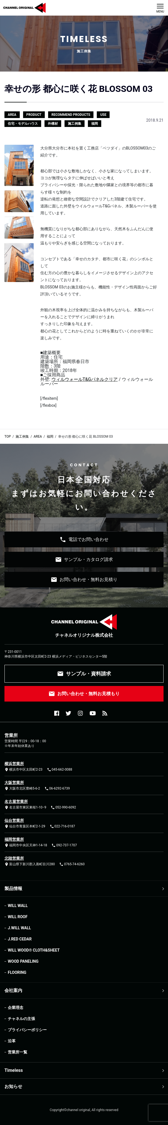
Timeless (13, 1070)
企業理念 (15, 1007)
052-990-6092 (63, 807)
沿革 (12, 1041)
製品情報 (13, 888)
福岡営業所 (14, 839)
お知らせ (13, 1086)
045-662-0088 (59, 770)
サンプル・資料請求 (84, 673)
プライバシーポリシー (27, 1030)
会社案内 (13, 990)
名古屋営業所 (16, 801)
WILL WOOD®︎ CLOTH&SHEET (34, 950)
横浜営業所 (14, 764)
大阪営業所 (14, 783)
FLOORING (17, 972)
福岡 (50, 436)
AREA (38, 436)
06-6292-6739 (57, 788)
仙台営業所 (14, 820)
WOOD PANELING (23, 961)
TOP (7, 436)
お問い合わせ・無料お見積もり (84, 693)
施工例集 (22, 436)
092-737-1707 (64, 845)
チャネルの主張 (21, 1018)
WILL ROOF (18, 917)
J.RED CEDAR (20, 939)
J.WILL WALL (19, 928)
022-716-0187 (62, 826)
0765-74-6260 (72, 864)
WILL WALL (18, 905)
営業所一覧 (17, 1052)
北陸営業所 (14, 858)
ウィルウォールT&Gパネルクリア (84, 379)
